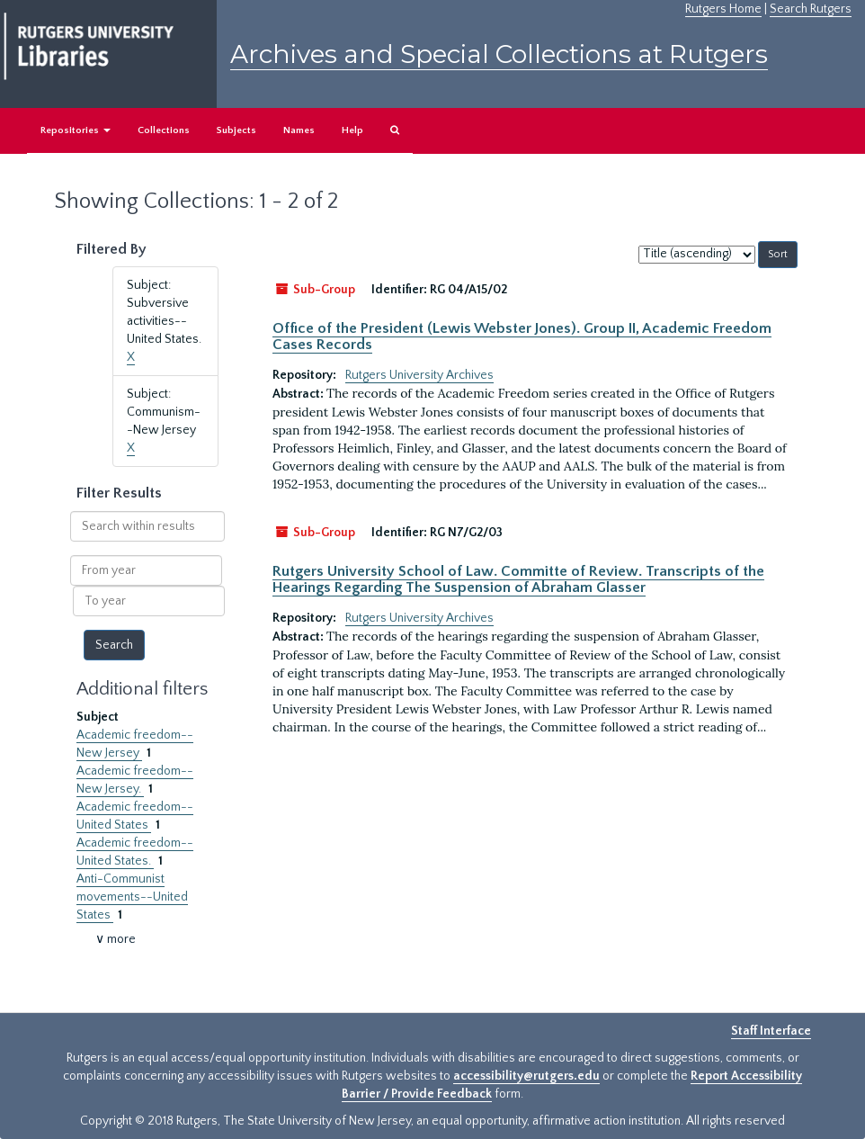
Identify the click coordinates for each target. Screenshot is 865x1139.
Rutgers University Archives (419, 375)
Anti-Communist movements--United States (132, 897)
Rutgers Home (723, 9)
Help (352, 130)
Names (299, 130)
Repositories (75, 130)
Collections (164, 130)
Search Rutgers (811, 9)
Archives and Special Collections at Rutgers (499, 54)
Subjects (236, 130)
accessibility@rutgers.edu (526, 1076)
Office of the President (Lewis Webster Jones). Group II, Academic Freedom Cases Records (521, 336)
